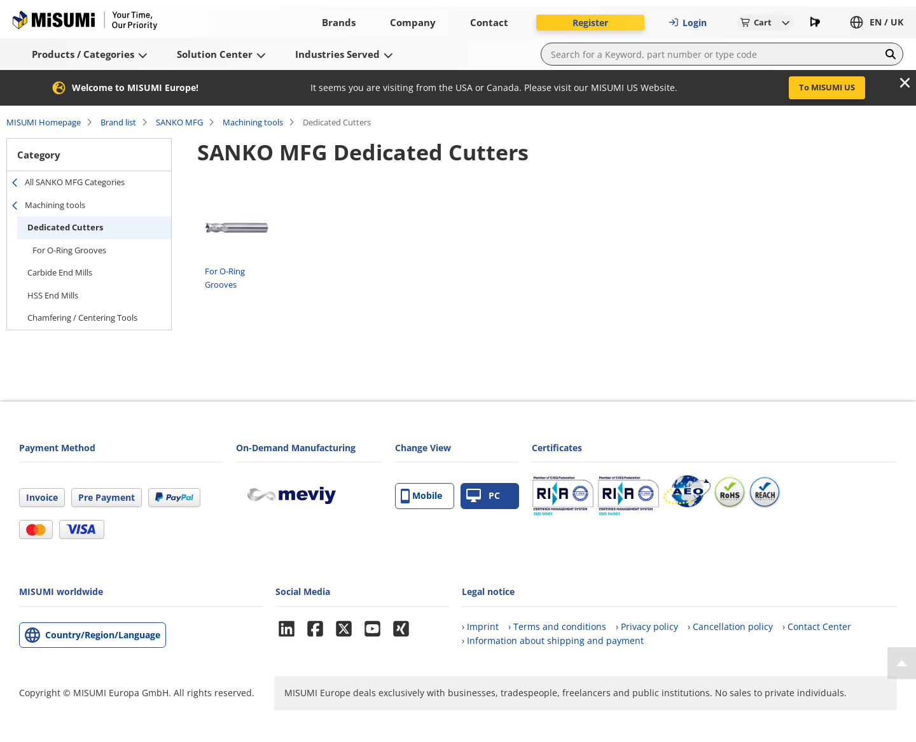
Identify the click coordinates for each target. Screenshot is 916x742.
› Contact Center (816, 626)
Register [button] (590, 23)
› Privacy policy (647, 626)
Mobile (421, 496)
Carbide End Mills (59, 272)
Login (687, 23)
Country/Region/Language (102, 635)
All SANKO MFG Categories (75, 182)
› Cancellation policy (730, 626)
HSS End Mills (52, 295)
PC (483, 496)
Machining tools (253, 122)
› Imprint (480, 626)
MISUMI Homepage (43, 122)
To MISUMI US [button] (827, 87)
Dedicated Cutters (65, 227)
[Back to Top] (901, 663)
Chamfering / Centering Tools (82, 317)
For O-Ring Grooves (69, 250)
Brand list (118, 122)
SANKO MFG (179, 122)
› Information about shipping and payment (553, 640)
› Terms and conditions (557, 626)
